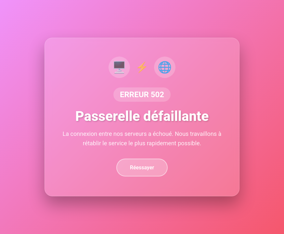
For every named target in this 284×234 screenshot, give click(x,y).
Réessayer (142, 167)
